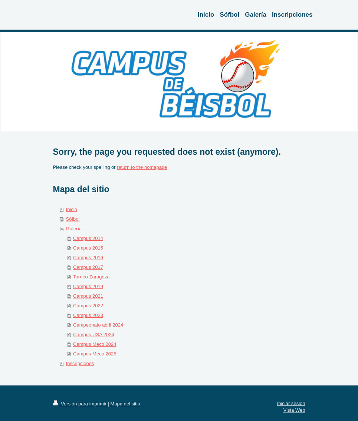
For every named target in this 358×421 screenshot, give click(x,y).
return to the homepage (142, 167)
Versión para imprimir (80, 404)
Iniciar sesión (291, 403)
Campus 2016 (88, 257)
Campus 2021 (88, 296)
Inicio (71, 209)
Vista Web (294, 410)
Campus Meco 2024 (94, 344)
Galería (74, 228)
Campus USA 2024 (93, 334)
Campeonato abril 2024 (98, 325)
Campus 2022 (88, 305)
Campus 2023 (88, 315)
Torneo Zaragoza (91, 277)
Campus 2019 (88, 286)
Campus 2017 (88, 267)
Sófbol (73, 219)
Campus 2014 (88, 238)
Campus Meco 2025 (94, 354)
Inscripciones (80, 363)
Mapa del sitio (125, 404)
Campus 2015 (88, 248)
